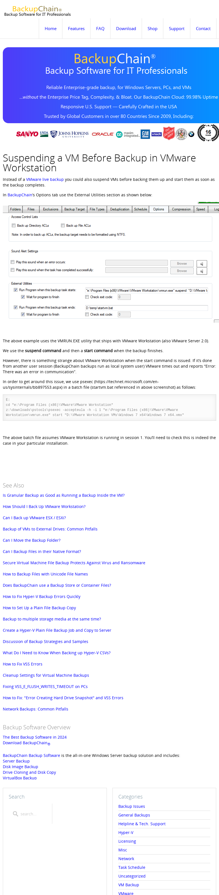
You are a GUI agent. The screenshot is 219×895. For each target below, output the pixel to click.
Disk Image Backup (20, 766)
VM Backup (128, 884)
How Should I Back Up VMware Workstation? (44, 506)
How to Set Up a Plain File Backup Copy (39, 607)
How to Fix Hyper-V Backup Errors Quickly (41, 596)
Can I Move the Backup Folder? (31, 540)
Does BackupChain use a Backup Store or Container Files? (57, 585)
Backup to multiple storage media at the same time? (52, 619)
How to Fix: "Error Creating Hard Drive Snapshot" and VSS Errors (63, 697)
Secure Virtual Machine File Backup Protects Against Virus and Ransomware (74, 562)
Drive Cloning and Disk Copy (29, 772)
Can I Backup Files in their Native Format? (42, 551)
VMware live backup (45, 179)
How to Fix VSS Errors (22, 664)
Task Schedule (131, 867)
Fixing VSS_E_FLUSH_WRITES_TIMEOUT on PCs (45, 686)
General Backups (134, 815)
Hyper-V (125, 832)
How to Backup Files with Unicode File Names (45, 574)
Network (126, 858)
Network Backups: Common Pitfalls (35, 709)
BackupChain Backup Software (31, 755)
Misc (122, 850)
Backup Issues (131, 806)
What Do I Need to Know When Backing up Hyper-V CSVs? (56, 652)
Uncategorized (132, 876)
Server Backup (16, 761)
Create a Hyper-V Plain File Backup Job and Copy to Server (57, 630)
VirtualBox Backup (20, 778)
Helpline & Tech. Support (142, 823)
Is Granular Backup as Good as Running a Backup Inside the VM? (64, 495)
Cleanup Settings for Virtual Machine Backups (46, 675)
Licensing (127, 841)
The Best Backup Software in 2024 (35, 737)
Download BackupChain (26, 742)
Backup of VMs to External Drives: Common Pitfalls (50, 529)
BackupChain (20, 194)
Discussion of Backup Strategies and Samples (45, 641)
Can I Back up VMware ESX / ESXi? (34, 517)
